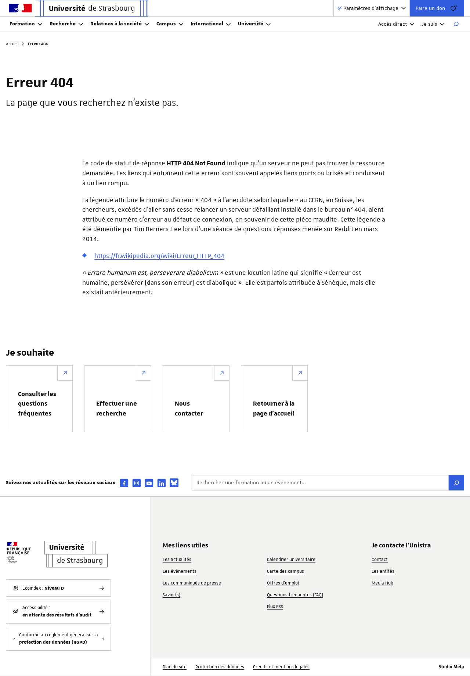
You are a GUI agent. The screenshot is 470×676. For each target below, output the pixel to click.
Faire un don (437, 8)
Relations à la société (119, 24)
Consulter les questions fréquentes (37, 404)
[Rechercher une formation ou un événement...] (320, 482)
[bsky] (174, 483)
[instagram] (136, 483)
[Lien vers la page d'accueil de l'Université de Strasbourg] (91, 8)
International (211, 24)
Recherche (66, 24)
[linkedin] (161, 483)
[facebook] (124, 483)
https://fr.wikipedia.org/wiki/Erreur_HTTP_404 (159, 256)
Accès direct (396, 24)
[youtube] (149, 483)
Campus (169, 24)
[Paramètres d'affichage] (371, 8)
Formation (26, 24)
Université (254, 24)
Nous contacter (189, 408)
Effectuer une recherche (116, 408)
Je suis (433, 24)
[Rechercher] (456, 24)
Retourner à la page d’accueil (273, 408)
